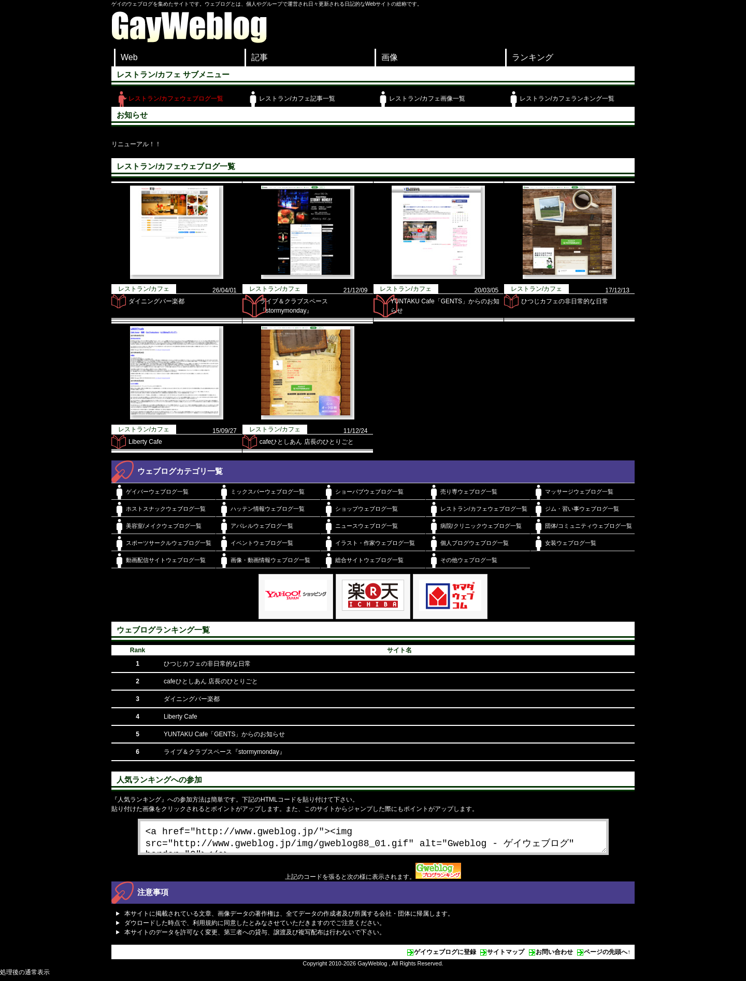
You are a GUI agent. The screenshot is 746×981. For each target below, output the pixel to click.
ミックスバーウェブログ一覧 (268, 491)
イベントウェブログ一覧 (262, 543)
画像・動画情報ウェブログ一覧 (270, 560)
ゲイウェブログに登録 (445, 956)
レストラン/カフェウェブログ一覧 (175, 98)
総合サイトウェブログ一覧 (369, 560)
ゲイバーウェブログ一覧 (157, 491)
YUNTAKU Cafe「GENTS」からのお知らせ (224, 734)
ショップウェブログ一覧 (366, 509)
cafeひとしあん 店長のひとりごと (307, 441)
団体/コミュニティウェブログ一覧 (588, 526)
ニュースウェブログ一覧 (366, 526)
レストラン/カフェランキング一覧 (567, 98)
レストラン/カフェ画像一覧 (427, 98)
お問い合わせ (554, 956)
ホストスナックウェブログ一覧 (166, 509)
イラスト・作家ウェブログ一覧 (375, 543)
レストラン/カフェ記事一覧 (297, 98)
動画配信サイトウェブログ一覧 (166, 560)
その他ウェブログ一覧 (468, 560)
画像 (389, 57)
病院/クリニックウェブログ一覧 (481, 526)
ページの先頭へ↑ (607, 956)
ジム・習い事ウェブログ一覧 (582, 509)
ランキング (532, 57)
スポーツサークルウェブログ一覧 (168, 543)
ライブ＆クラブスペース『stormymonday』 (224, 751)
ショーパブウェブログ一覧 (369, 491)
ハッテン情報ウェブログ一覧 (268, 509)
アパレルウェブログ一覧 (262, 526)
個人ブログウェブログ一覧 (474, 543)
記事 (259, 57)
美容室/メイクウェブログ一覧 (164, 526)
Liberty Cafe (145, 441)
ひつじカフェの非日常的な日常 (564, 301)
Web (129, 57)
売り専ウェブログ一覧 (468, 491)
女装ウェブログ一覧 (570, 543)
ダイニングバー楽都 (156, 301)
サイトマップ (505, 956)
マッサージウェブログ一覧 (579, 491)
